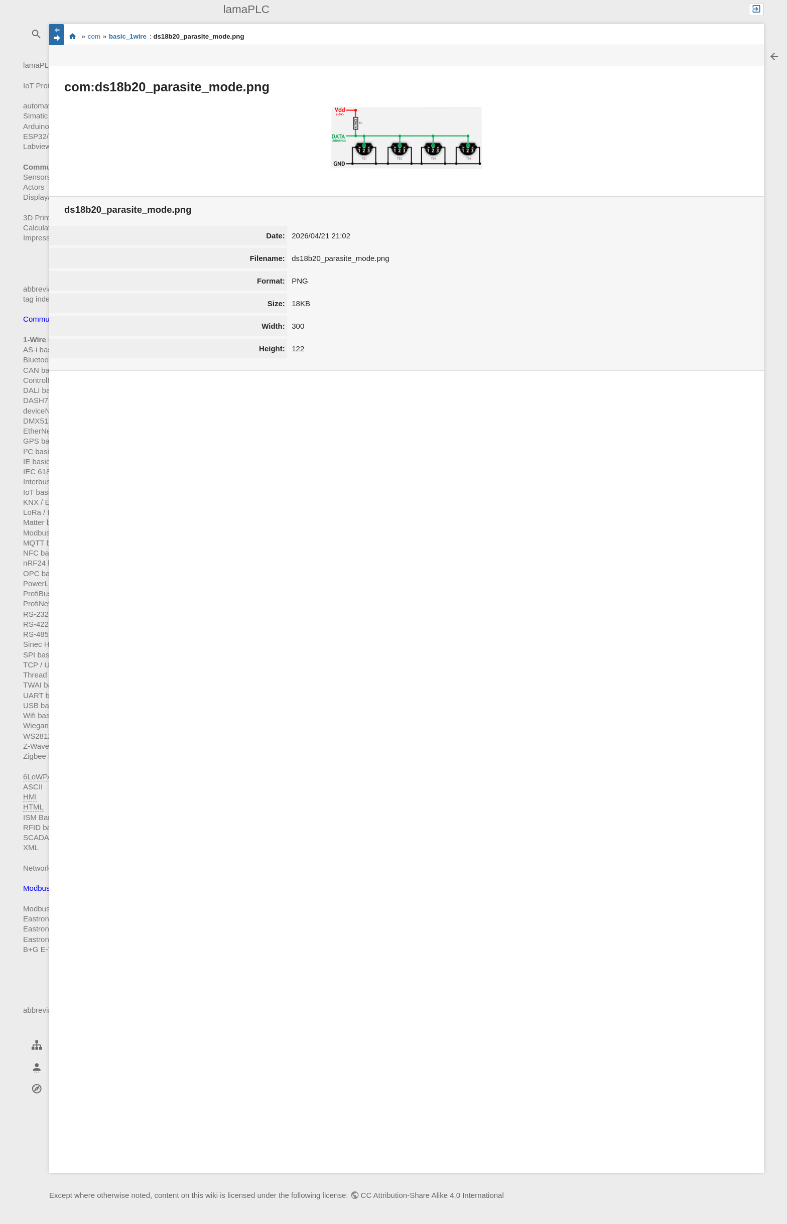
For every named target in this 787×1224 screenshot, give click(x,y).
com (94, 36)
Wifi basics (41, 715)
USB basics (42, 705)
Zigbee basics (46, 756)
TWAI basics (44, 685)
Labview (37, 146)
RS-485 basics (47, 634)
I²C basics (40, 451)
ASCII (33, 786)
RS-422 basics (47, 624)
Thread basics (46, 674)
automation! (42, 105)
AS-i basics (42, 349)
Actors (34, 187)
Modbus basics (48, 532)
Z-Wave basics (48, 746)
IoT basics (40, 492)
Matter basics (45, 522)
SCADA (36, 837)
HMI (30, 796)
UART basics (45, 695)
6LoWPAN (40, 776)
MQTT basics (45, 542)
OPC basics (43, 573)
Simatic (35, 115)
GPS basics (42, 441)
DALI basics (43, 390)
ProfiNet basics (48, 603)
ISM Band (39, 817)
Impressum (41, 237)
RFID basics (43, 827)
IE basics (38, 461)
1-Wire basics (47, 339)
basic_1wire (128, 36)
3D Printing (41, 217)
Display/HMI (43, 197)
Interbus (36, 481)
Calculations (43, 227)
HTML (33, 806)
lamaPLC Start (47, 65)
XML (31, 847)
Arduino (36, 126)
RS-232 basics (47, 614)
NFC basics (42, 553)
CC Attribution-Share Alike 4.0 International (432, 1195)
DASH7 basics (47, 400)
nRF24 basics (46, 563)
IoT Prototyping (48, 85)
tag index (38, 299)
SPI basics (41, 654)
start (72, 37)
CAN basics (42, 370)
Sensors (37, 177)
